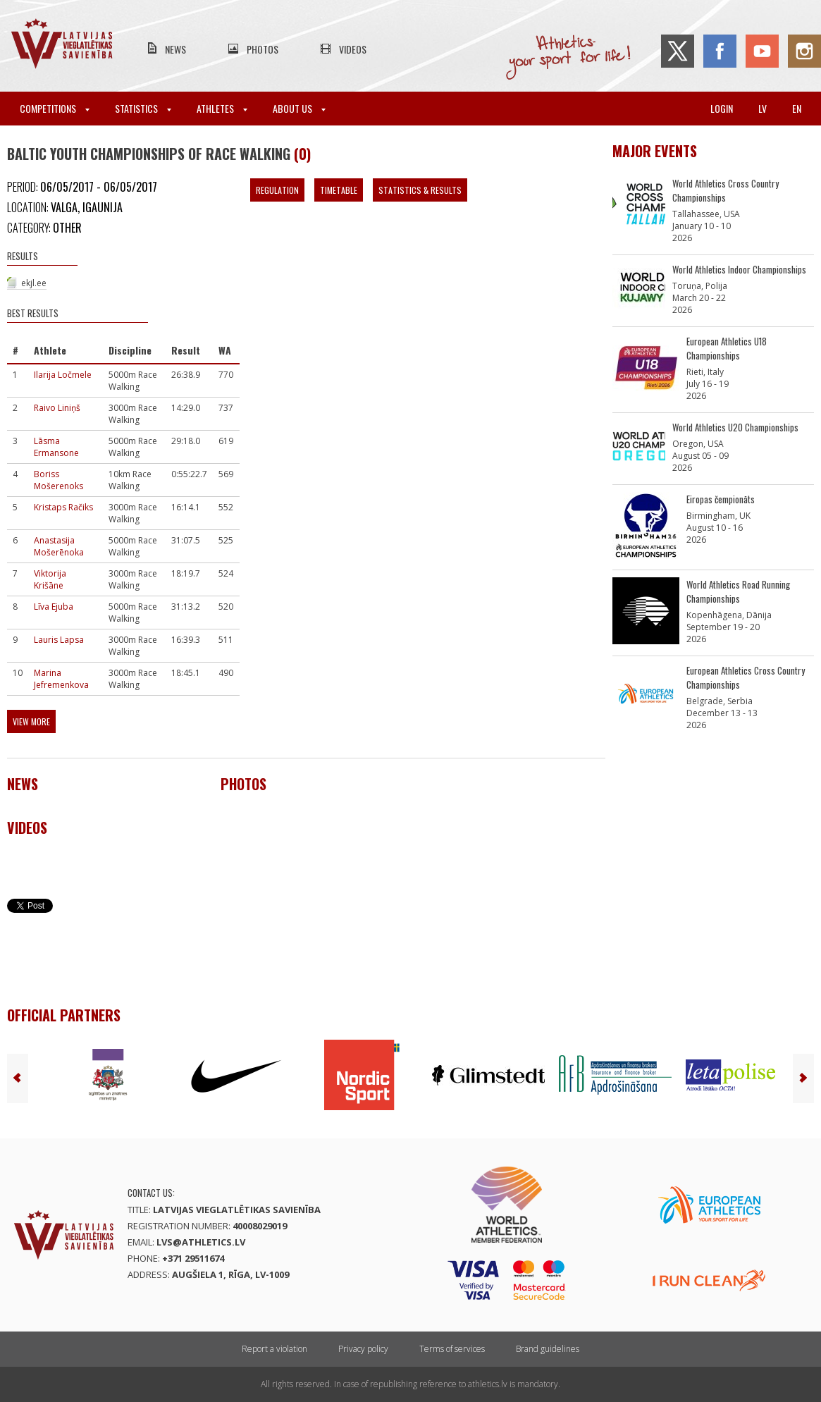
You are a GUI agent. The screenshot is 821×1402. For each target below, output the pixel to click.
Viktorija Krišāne (50, 579)
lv (762, 108)
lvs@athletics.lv (200, 1242)
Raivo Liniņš (57, 408)
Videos (352, 49)
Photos (262, 49)
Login (721, 108)
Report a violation (274, 1349)
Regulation (277, 190)
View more (31, 721)
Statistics (143, 108)
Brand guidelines (547, 1349)
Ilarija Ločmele (63, 375)
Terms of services (452, 1349)
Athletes (222, 108)
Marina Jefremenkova (61, 679)
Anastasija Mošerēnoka (59, 546)
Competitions (54, 108)
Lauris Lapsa (59, 640)
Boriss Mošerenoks (58, 480)
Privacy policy (363, 1349)
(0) (302, 153)
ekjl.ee (34, 283)
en (796, 108)
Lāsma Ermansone (56, 447)
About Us (299, 108)
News (175, 49)
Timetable (338, 190)
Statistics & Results (420, 190)
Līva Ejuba (53, 607)
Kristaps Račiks (63, 507)
